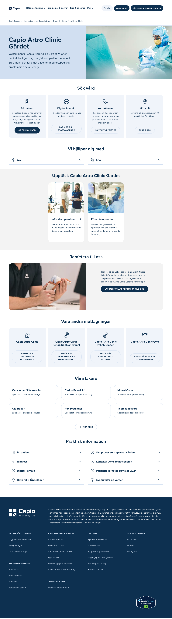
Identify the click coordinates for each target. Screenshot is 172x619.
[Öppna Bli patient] (46, 453)
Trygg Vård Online (20, 534)
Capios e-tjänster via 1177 (60, 552)
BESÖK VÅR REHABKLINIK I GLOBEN (105, 357)
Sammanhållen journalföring (61, 570)
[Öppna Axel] (46, 160)
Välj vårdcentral (55, 540)
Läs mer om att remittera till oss (124, 289)
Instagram (132, 552)
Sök (107, 8)
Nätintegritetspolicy (97, 564)
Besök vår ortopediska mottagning (27, 357)
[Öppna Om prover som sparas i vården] (125, 453)
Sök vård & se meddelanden (147, 9)
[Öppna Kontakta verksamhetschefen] (125, 462)
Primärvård (14, 570)
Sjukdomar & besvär (58, 8)
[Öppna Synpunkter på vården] (125, 480)
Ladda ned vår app (18, 552)
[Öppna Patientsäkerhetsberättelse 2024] (125, 471)
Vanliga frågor (15, 546)
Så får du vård (27, 131)
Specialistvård (44, 22)
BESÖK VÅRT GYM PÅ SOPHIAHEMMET (145, 359)
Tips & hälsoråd (77, 8)
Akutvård (13, 582)
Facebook (132, 540)
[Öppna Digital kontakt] (46, 471)
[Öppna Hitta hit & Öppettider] (46, 480)
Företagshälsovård (17, 588)
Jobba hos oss (56, 582)
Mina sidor (121, 9)
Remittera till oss (56, 546)
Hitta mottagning (30, 22)
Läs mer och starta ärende (66, 129)
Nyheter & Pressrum (97, 540)
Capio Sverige (14, 22)
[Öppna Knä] (125, 160)
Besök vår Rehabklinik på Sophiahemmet (66, 357)
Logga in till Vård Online (20, 540)
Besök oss (145, 131)
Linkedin (131, 546)
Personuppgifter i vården (60, 564)
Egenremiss (53, 558)
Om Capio (93, 534)
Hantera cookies (95, 570)
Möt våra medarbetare (59, 588)
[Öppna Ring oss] (46, 462)
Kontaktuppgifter (105, 131)
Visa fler (86, 427)
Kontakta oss (94, 546)
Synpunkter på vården (98, 552)
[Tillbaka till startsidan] (15, 8)
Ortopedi (56, 22)
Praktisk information (61, 534)
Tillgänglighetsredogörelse (100, 558)
